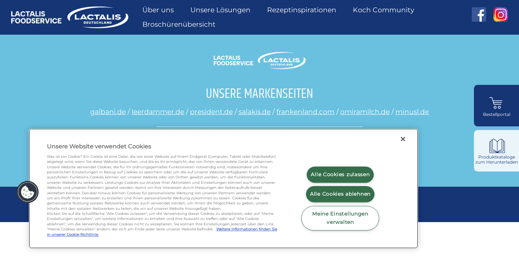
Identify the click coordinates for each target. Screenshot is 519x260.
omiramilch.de (365, 111)
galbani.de (108, 111)
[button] (27, 192)
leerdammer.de (158, 111)
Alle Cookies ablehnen (340, 194)
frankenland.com (305, 111)
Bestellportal (496, 114)
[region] (223, 188)
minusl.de (412, 111)
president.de (211, 111)
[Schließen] (403, 139)
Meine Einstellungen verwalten (340, 218)
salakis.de (255, 111)
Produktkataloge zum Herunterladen (496, 159)
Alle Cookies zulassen (340, 174)
